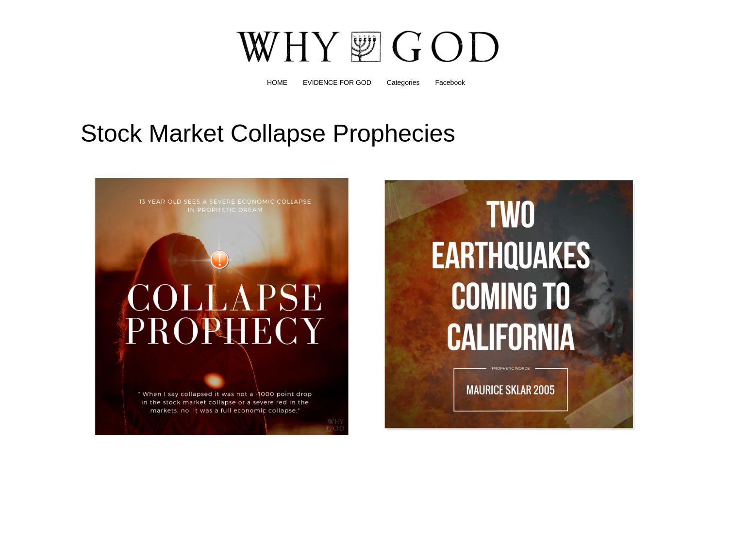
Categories (403, 82)
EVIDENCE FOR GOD (337, 82)
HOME (277, 82)
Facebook (450, 82)
